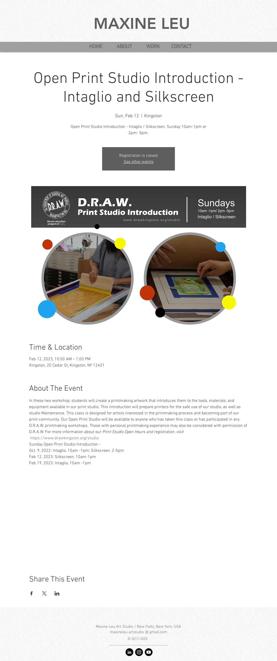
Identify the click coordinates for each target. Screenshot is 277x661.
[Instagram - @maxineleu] (139, 652)
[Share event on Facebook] (31, 593)
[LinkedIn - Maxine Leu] (129, 652)
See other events (139, 162)
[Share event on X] (44, 593)
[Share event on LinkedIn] (57, 593)
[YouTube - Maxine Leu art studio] (149, 652)
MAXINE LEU (142, 23)
